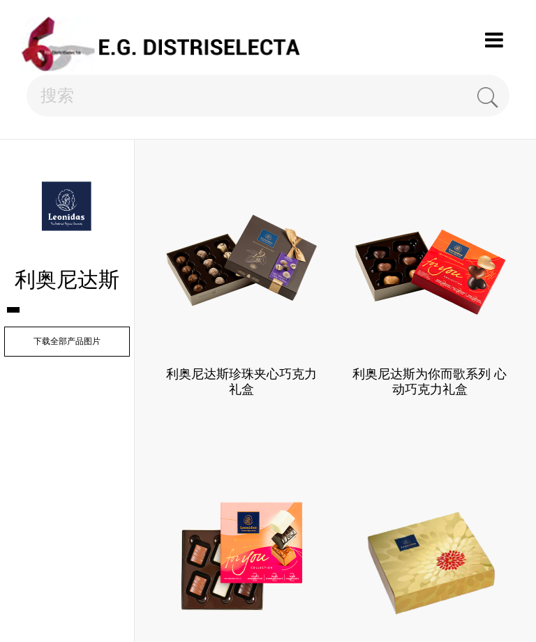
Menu (494, 40)
